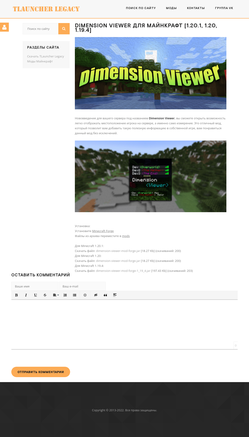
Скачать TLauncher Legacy (45, 56)
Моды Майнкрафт (40, 61)
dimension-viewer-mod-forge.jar (118, 251)
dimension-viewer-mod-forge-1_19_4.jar (123, 271)
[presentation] (45, 358)
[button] (16, 295)
